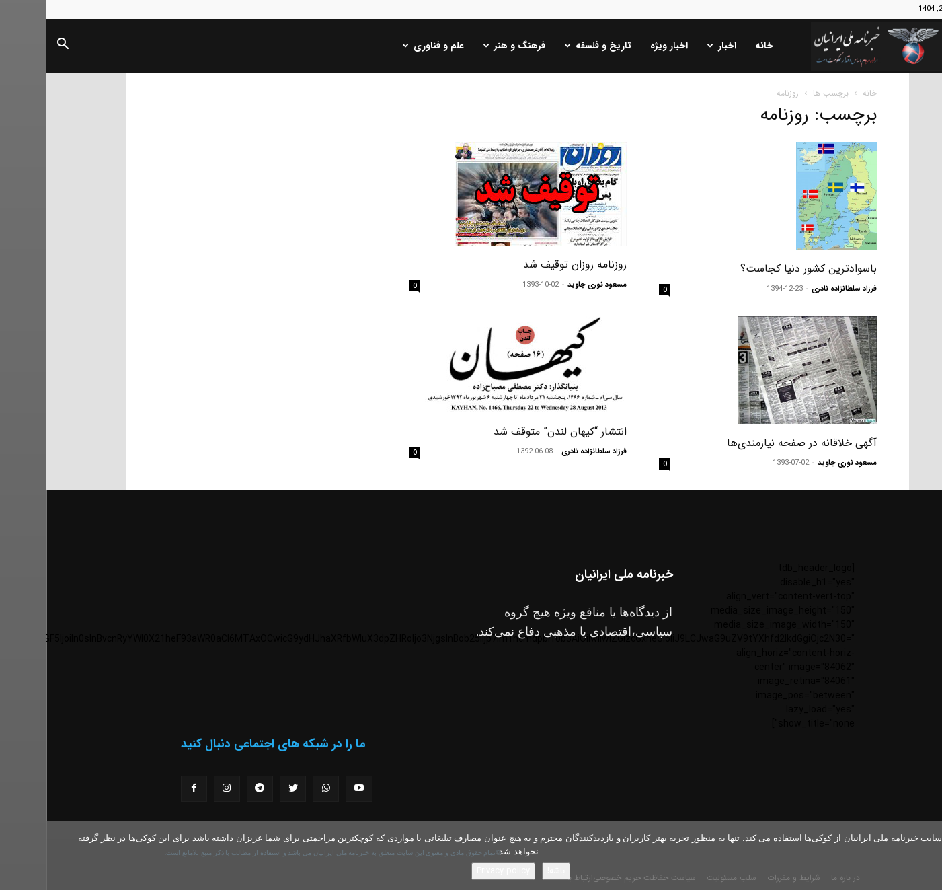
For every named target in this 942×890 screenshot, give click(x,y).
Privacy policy (456, 871)
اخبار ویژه (622, 45)
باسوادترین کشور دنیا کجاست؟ (762, 268)
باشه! (509, 871)
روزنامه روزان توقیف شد (528, 264)
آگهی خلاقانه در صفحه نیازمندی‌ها (755, 443)
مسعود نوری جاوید (550, 285)
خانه (718, 45)
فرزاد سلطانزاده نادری (797, 289)
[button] (16, 46)
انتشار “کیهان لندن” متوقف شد (513, 431)
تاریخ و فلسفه (551, 45)
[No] (925, 855)
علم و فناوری (387, 45)
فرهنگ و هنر (468, 45)
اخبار (675, 45)
